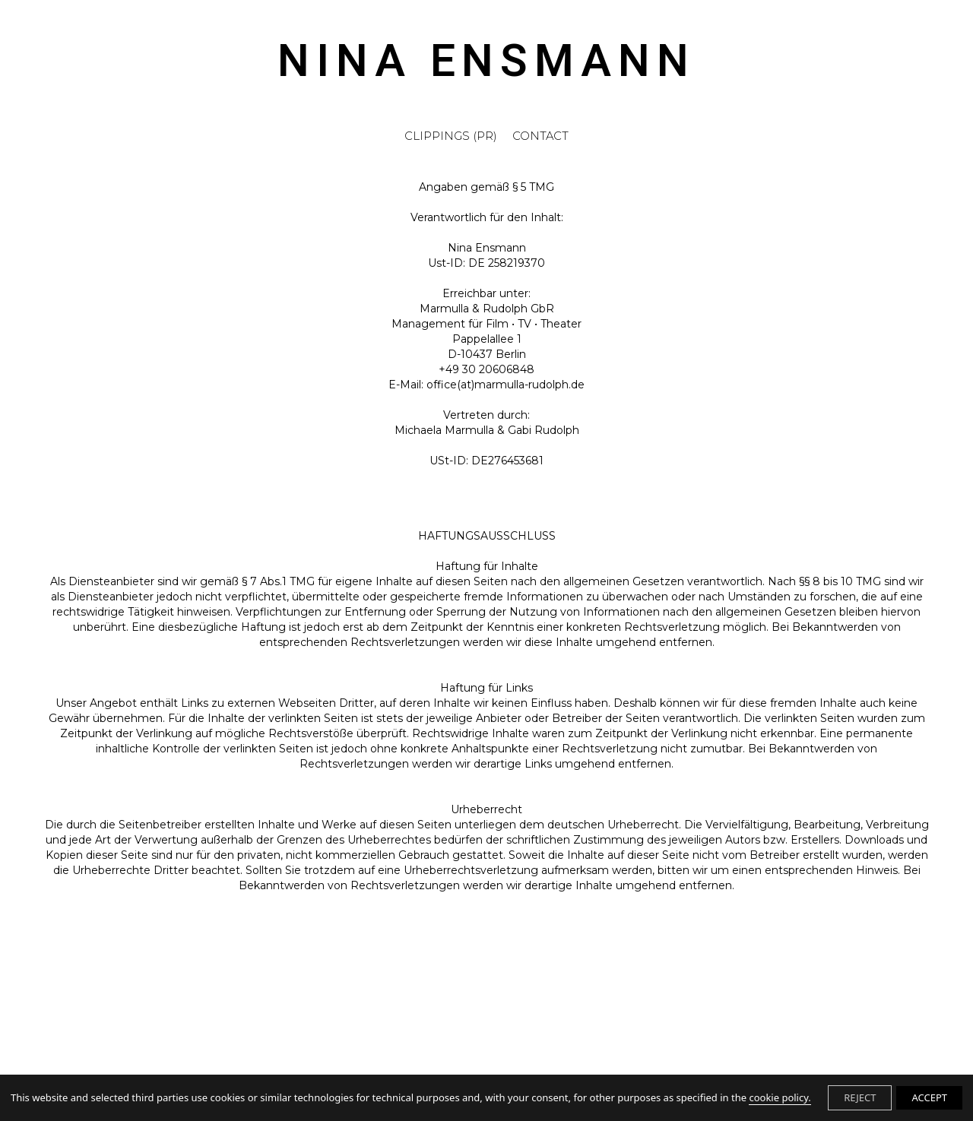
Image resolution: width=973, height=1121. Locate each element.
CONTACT (540, 137)
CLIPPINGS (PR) (450, 137)
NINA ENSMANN (486, 63)
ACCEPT (929, 1097)
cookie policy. (779, 1097)
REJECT (860, 1097)
